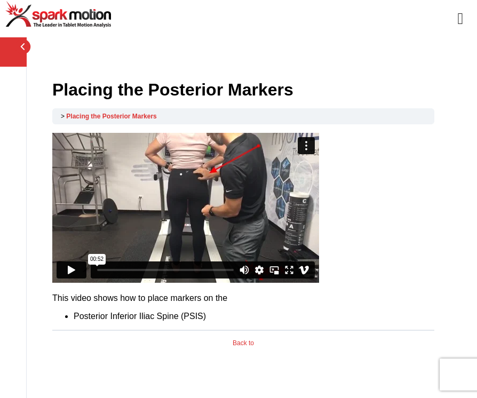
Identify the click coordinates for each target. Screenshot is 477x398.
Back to (243, 343)
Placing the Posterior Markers (111, 116)
